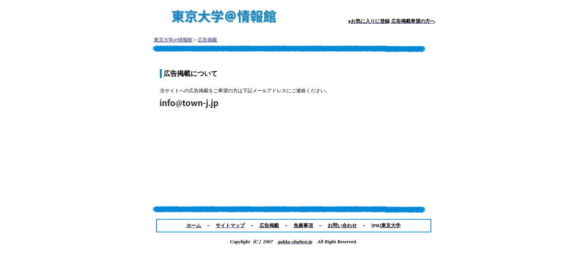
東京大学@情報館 (173, 40)
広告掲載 (207, 40)
